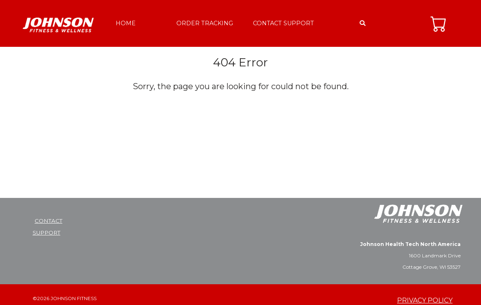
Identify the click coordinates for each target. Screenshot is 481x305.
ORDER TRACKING (204, 23)
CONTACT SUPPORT (283, 23)
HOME (126, 23)
